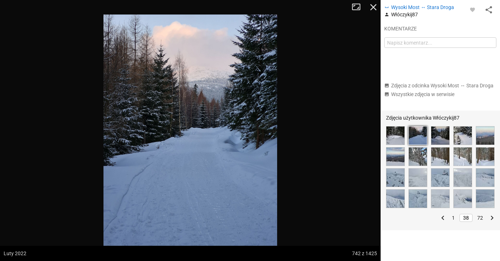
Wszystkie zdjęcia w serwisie (419, 94)
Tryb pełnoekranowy (359, 7)
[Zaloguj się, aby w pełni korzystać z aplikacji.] (472, 9)
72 (480, 218)
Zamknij (373, 7)
